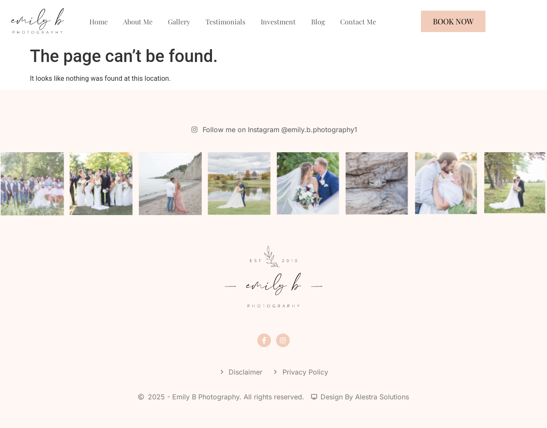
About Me (138, 21)
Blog (318, 21)
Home (98, 21)
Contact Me (358, 21)
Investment (278, 21)
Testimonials (225, 21)
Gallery (179, 21)
